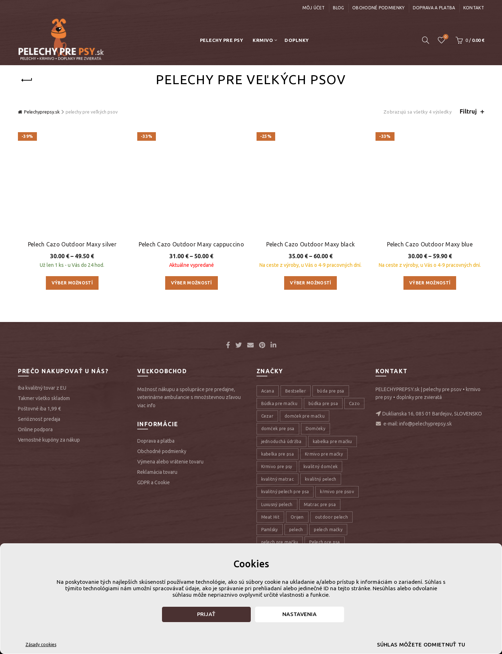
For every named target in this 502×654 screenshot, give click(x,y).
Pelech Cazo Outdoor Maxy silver (72, 168)
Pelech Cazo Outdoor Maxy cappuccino (191, 168)
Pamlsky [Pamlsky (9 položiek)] (269, 469)
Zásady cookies (40, 644)
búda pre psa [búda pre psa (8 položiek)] (330, 330)
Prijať (206, 614)
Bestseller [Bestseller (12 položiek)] (295, 330)
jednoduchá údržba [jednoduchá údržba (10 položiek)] (281, 381)
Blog (338, 7)
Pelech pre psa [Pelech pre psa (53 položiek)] (324, 482)
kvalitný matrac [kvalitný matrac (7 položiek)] (277, 419)
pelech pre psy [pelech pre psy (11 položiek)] (276, 507)
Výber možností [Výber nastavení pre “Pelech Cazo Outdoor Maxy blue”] (429, 222)
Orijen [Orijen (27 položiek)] (297, 456)
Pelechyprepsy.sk (42, 111)
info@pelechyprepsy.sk (425, 363)
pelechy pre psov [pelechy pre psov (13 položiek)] (279, 532)
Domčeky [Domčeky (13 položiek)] (315, 368)
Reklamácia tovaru (157, 412)
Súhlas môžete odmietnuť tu (421, 644)
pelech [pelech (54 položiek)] (296, 469)
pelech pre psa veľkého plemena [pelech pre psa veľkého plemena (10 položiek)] (295, 494)
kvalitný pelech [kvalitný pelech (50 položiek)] (320, 419)
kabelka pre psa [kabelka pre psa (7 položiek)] (277, 393)
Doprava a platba (434, 7)
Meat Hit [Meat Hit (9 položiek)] (270, 456)
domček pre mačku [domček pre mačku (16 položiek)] (305, 356)
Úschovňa (445, 37)
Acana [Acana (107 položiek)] (267, 330)
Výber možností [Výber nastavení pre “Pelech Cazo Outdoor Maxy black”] (310, 222)
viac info (146, 345)
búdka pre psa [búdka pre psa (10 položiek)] (323, 343)
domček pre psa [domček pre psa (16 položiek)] (278, 368)
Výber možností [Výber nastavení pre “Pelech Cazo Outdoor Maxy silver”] (72, 206)
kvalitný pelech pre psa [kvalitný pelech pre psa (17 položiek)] (285, 431)
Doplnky (297, 40)
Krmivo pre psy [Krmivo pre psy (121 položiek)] (276, 406)
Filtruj (468, 111)
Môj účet (313, 7)
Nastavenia (299, 614)
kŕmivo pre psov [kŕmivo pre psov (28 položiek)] (337, 431)
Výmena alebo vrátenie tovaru (170, 401)
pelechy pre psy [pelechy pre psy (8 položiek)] (323, 532)
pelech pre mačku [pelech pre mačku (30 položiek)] (279, 482)
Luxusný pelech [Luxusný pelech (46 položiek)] (277, 444)
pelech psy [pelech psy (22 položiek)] (348, 519)
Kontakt (473, 7)
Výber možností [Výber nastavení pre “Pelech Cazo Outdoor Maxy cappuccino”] (191, 206)
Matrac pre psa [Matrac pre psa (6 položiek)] (320, 444)
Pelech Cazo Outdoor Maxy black (310, 184)
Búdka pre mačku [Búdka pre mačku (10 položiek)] (279, 343)
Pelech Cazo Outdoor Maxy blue (430, 184)
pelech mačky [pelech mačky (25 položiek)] (328, 469)
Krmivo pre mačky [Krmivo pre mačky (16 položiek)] (324, 393)
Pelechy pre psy (221, 40)
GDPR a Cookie (153, 422)
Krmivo (263, 40)
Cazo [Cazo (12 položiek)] (354, 343)
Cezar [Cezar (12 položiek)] (267, 356)
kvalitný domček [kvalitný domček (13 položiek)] (320, 406)
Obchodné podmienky (378, 7)
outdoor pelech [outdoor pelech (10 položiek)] (331, 456)
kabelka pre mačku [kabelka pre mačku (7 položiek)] (332, 381)
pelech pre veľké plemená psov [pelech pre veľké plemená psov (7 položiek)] (293, 519)
